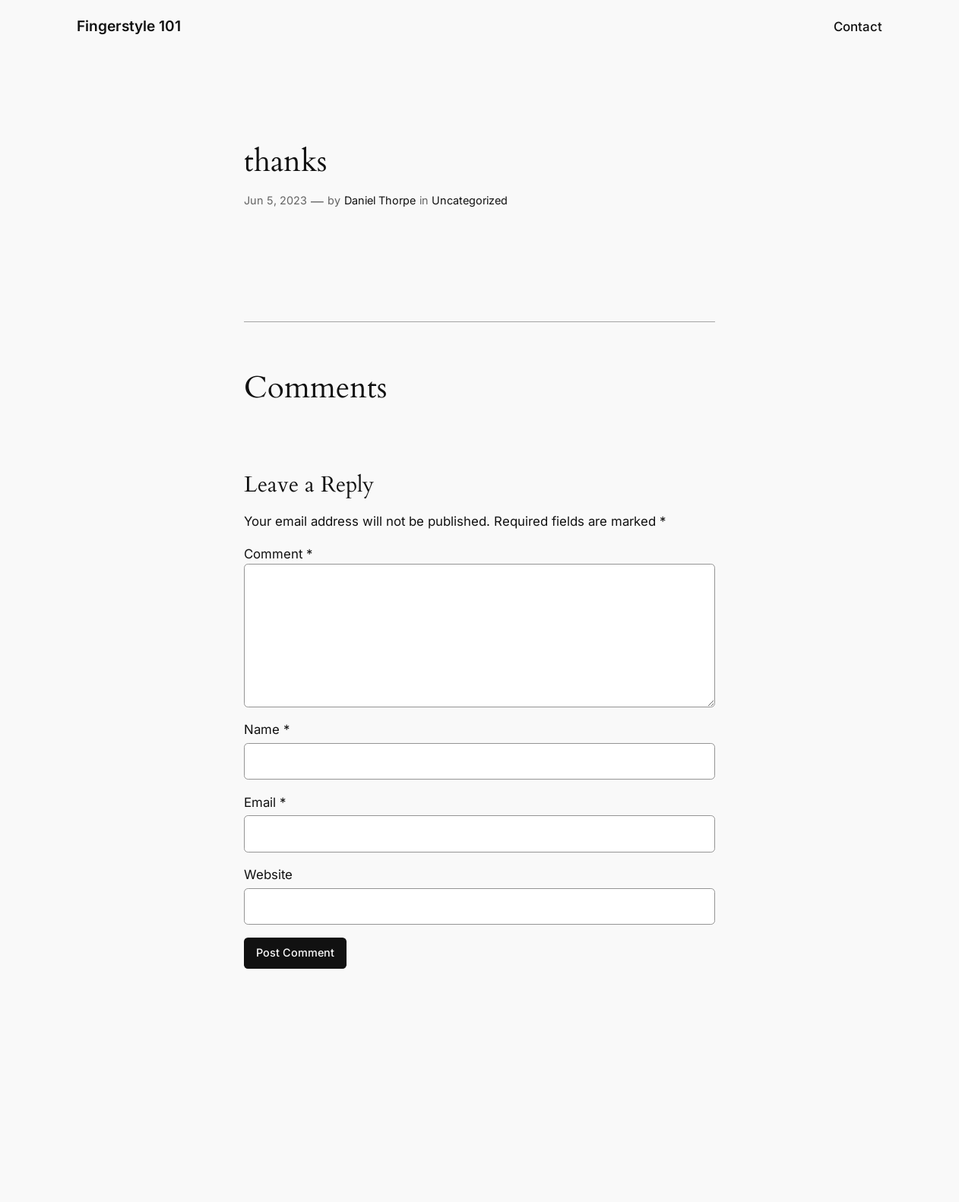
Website (268, 874)
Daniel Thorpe (380, 200)
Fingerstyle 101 (129, 26)
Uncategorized (470, 200)
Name (267, 729)
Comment (278, 553)
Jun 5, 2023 (275, 200)
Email (265, 802)
